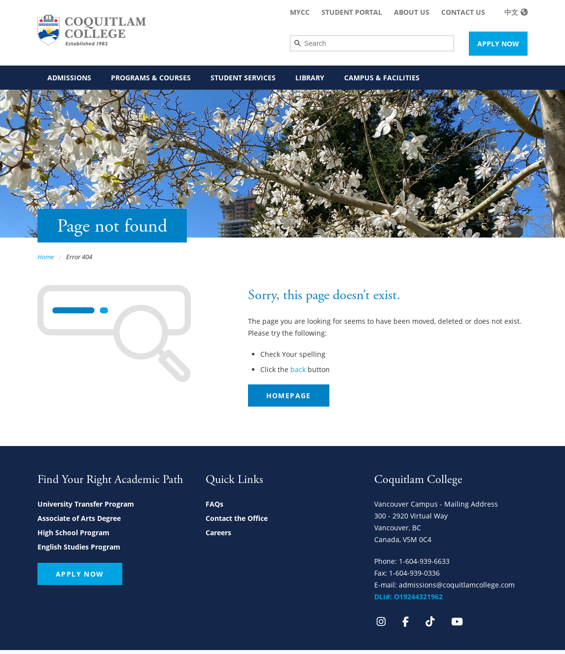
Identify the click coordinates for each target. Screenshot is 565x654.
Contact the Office (237, 518)
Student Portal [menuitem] (351, 12)
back (298, 369)
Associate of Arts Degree (79, 518)
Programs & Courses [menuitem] (151, 77)
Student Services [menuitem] (243, 77)
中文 (511, 12)
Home (45, 256)
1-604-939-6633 (424, 561)
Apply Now (498, 43)
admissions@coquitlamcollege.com (457, 584)
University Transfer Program (85, 504)
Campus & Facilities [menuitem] (382, 77)
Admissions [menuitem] (69, 77)
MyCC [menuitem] (300, 12)
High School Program (73, 532)
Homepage (288, 395)
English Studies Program (78, 546)
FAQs (214, 504)
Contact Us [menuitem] (463, 12)
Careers (218, 532)
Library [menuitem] (309, 77)
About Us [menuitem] (411, 12)
